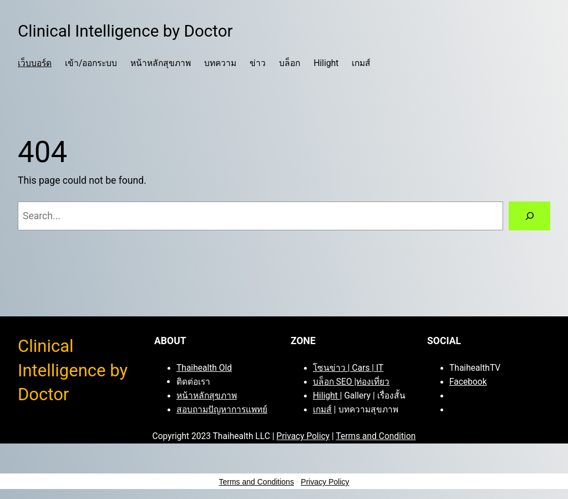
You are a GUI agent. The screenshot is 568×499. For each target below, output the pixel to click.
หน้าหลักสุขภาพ (206, 396)
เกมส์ (322, 410)
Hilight (326, 396)
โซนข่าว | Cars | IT (348, 368)
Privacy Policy (302, 436)
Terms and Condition (375, 436)
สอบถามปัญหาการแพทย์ (221, 410)
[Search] (529, 215)
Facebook (468, 382)
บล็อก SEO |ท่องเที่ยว (351, 382)
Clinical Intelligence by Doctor (125, 31)
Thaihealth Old (204, 368)
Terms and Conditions (256, 481)
